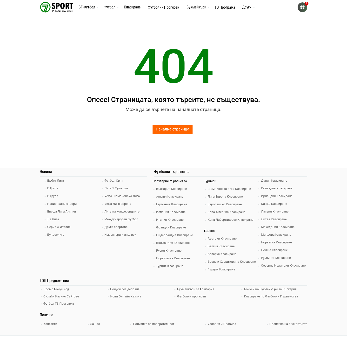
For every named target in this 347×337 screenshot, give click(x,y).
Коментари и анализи (120, 234)
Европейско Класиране (225, 204)
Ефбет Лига (55, 180)
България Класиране (171, 189)
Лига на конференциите (122, 211)
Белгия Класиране (221, 246)
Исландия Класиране (276, 188)
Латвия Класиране (274, 211)
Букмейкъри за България (195, 289)
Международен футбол (121, 219)
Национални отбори (62, 204)
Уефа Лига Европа (118, 204)
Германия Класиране (171, 204)
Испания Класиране (171, 212)
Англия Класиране (169, 196)
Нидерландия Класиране (174, 235)
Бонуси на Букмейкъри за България (270, 289)
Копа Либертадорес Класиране (231, 219)
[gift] (302, 7)
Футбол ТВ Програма (58, 303)
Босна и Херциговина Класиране (232, 261)
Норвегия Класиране (276, 242)
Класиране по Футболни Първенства (271, 296)
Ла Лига (53, 219)
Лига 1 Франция (116, 188)
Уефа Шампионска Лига (122, 196)
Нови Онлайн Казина (125, 296)
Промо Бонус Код (56, 289)
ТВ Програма (225, 7)
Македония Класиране (277, 227)
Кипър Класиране (274, 204)
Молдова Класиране (276, 234)
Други (247, 7)
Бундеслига (55, 234)
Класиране (132, 7)
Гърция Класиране (221, 269)
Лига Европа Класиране (225, 196)
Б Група (52, 188)
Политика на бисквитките (288, 324)
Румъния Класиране (276, 258)
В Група (52, 196)
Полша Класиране (274, 250)
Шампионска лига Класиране (229, 189)
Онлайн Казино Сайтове (61, 296)
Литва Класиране (274, 219)
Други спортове (116, 227)
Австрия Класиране (222, 238)
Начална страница (172, 129)
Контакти (50, 324)
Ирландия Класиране (276, 196)
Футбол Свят (114, 180)
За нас (95, 324)
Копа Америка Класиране (227, 212)
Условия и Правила (221, 324)
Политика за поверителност (153, 324)
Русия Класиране (168, 250)
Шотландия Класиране (173, 243)
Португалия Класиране (173, 258)
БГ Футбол (87, 7)
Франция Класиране (171, 227)
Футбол (109, 7)
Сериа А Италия (59, 227)
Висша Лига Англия (61, 211)
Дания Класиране (274, 180)
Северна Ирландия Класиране (283, 265)
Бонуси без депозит (125, 289)
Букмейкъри (196, 7)
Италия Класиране (170, 219)
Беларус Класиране (222, 254)
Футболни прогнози (191, 296)
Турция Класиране (169, 266)
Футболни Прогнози (163, 7)
